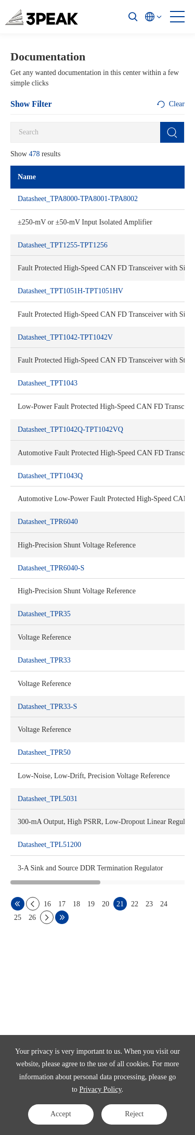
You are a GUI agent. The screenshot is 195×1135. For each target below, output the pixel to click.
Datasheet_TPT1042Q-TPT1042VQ (70, 429)
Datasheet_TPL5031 (47, 799)
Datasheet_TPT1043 (47, 383)
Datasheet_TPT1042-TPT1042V (65, 337)
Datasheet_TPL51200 (49, 845)
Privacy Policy (100, 1089)
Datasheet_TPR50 (44, 752)
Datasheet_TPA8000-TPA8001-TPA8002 (78, 199)
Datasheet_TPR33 (44, 660)
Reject (134, 1114)
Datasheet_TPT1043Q (50, 476)
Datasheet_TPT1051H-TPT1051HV (70, 291)
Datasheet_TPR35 (44, 614)
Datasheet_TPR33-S (47, 706)
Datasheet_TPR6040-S (51, 568)
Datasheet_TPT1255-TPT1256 (63, 245)
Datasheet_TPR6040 (48, 522)
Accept (60, 1114)
